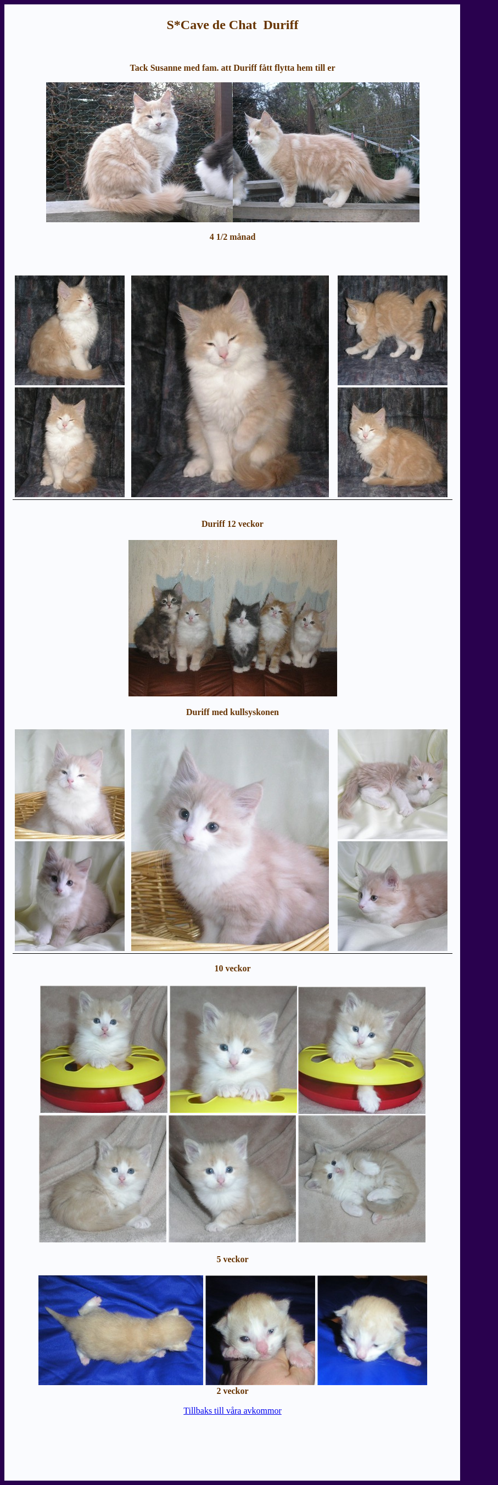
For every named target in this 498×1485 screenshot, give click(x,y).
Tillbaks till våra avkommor (232, 1410)
